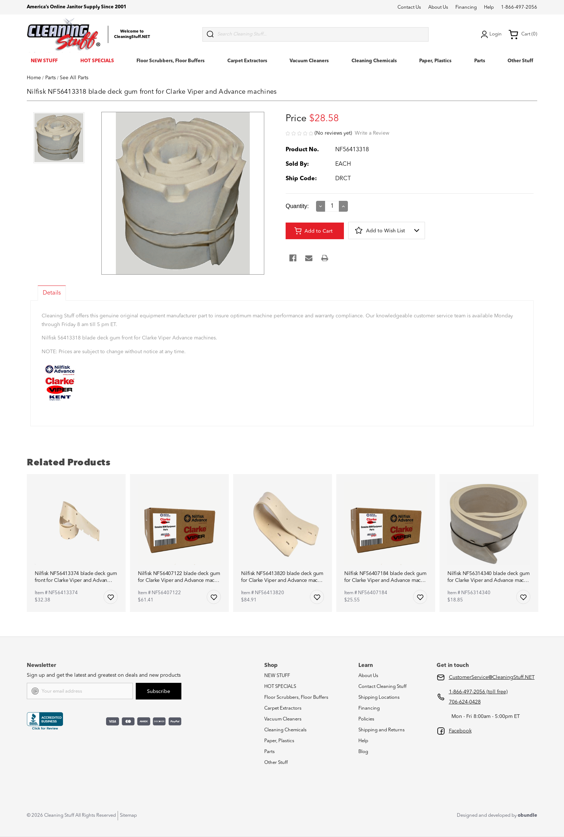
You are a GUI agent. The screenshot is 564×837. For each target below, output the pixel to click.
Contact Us (409, 7)
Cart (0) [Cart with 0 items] (522, 34)
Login (490, 34)
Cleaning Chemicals (374, 61)
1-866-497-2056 (519, 7)
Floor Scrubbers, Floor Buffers (170, 61)
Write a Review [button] (372, 133)
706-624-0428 (465, 702)
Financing (466, 7)
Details (52, 293)
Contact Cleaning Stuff (382, 686)
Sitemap (128, 815)
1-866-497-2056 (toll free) (478, 691)
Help (489, 7)
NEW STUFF (44, 61)
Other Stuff (520, 61)
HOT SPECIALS (97, 61)
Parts (479, 61)
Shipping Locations (379, 697)
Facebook (460, 731)
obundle (527, 815)
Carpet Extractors (247, 61)
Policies (366, 719)
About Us (438, 7)
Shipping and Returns (381, 730)
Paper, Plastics (435, 61)
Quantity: (297, 206)
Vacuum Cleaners (309, 61)
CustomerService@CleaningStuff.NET (492, 677)
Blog (363, 751)
